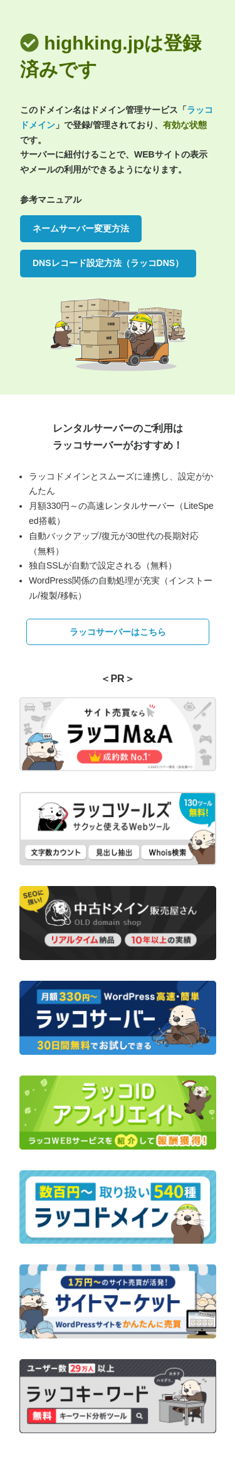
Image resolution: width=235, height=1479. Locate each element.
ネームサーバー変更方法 (81, 228)
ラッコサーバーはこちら (118, 632)
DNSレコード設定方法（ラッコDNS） (108, 263)
